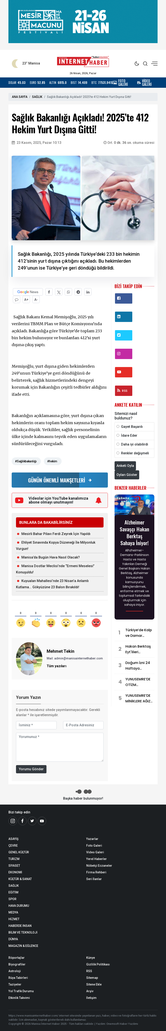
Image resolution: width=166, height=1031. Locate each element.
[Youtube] (42, 821)
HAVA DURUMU (18, 905)
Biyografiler (17, 964)
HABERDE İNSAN (20, 925)
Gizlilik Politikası (98, 964)
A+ (26, 300)
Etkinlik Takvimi (19, 998)
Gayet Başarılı (132, 427)
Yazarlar (92, 839)
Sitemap (92, 977)
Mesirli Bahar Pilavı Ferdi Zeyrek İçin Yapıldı (55, 534)
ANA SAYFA (19, 97)
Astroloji (14, 971)
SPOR (12, 899)
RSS (122, 391)
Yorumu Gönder (31, 769)
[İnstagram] (12, 821)
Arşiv (89, 991)
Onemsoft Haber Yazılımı (122, 1023)
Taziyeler (14, 984)
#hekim (52, 461)
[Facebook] (22, 821)
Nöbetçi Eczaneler (99, 865)
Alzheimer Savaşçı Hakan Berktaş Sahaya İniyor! (134, 532)
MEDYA (13, 912)
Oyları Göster (127, 475)
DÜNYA (13, 939)
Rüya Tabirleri (18, 977)
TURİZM (13, 859)
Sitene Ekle (94, 984)
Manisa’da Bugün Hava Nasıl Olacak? (50, 557)
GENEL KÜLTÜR (18, 852)
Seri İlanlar (94, 879)
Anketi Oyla (125, 466)
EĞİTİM (13, 892)
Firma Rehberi (96, 872)
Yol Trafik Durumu (21, 991)
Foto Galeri (94, 845)
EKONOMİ (15, 872)
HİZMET (13, 919)
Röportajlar (16, 957)
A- (36, 300)
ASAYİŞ (13, 839)
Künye (90, 957)
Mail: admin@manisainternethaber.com (75, 658)
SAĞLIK (37, 97)
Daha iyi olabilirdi (134, 444)
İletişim (91, 998)
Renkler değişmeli (135, 453)
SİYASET (14, 865)
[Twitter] (32, 821)
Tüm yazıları (56, 666)
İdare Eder (129, 435)
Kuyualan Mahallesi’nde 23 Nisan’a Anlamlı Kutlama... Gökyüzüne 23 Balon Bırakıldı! (52, 584)
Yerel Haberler (96, 859)
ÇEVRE (13, 845)
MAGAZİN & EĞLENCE (23, 946)
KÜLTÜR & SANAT (20, 879)
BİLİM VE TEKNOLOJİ (22, 932)
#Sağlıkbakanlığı (26, 461)
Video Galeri (95, 852)
